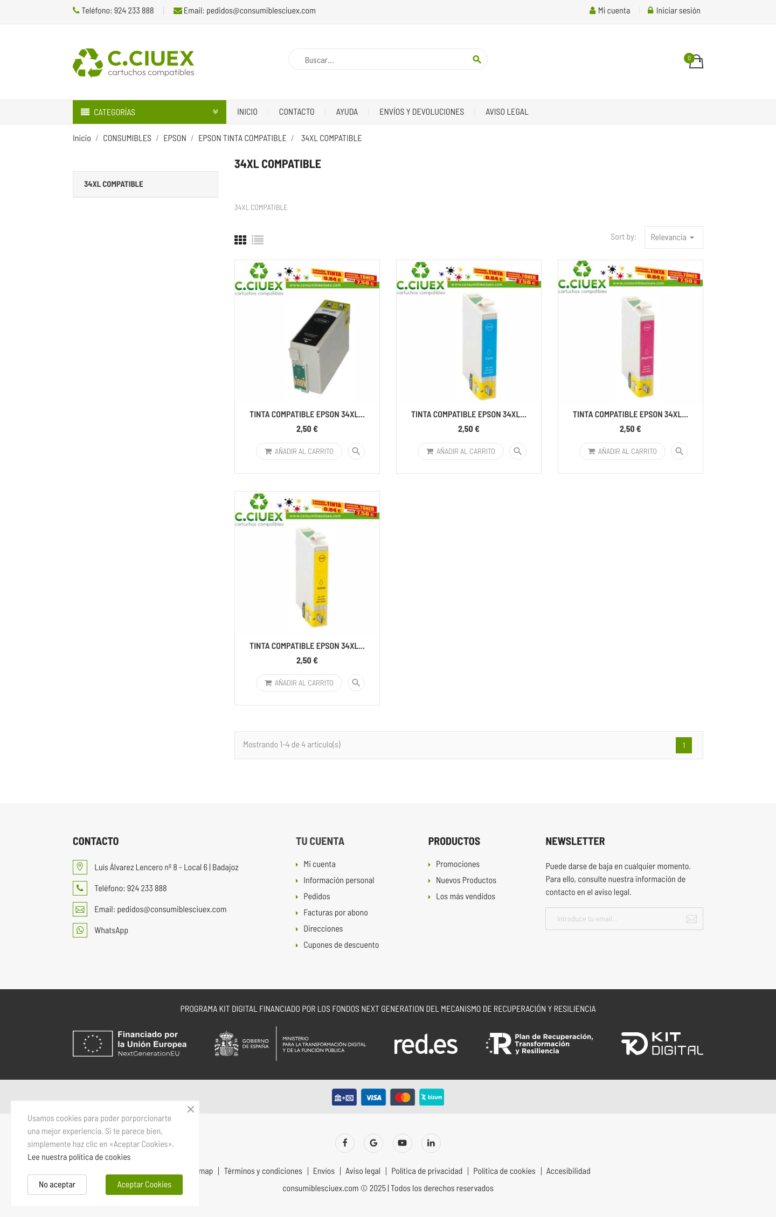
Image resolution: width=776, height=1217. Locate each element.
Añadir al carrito (299, 451)
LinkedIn (431, 1143)
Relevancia (673, 237)
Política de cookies (504, 1171)
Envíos (324, 1171)
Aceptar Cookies (144, 1184)
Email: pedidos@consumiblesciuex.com (245, 10)
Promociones (458, 864)
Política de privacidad (426, 1171)
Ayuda (347, 112)
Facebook (345, 1143)
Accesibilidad (568, 1171)
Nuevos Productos (466, 880)
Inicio (247, 112)
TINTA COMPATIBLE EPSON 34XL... (307, 414)
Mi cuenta (319, 864)
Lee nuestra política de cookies (78, 1157)
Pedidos (316, 896)
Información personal (338, 880)
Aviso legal (507, 112)
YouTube (402, 1143)
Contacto (297, 112)
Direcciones (323, 929)
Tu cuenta (320, 840)
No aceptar (57, 1184)
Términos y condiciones (263, 1171)
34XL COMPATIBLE (113, 183)
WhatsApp (100, 930)
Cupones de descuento (341, 945)
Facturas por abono (335, 913)
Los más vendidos (465, 896)
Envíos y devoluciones (421, 112)
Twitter (373, 1143)
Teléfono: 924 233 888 (113, 10)
